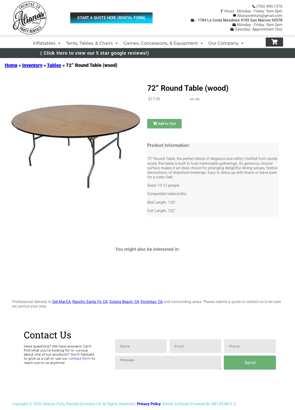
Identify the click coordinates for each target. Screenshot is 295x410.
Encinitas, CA (152, 301)
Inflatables (47, 43)
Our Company (226, 43)
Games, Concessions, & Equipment (163, 43)
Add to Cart (164, 124)
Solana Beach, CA (124, 301)
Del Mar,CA (61, 301)
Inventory (32, 65)
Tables (54, 65)
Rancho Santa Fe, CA (90, 301)
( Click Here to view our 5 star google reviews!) (94, 53)
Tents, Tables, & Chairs (92, 43)
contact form (80, 358)
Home (11, 65)
